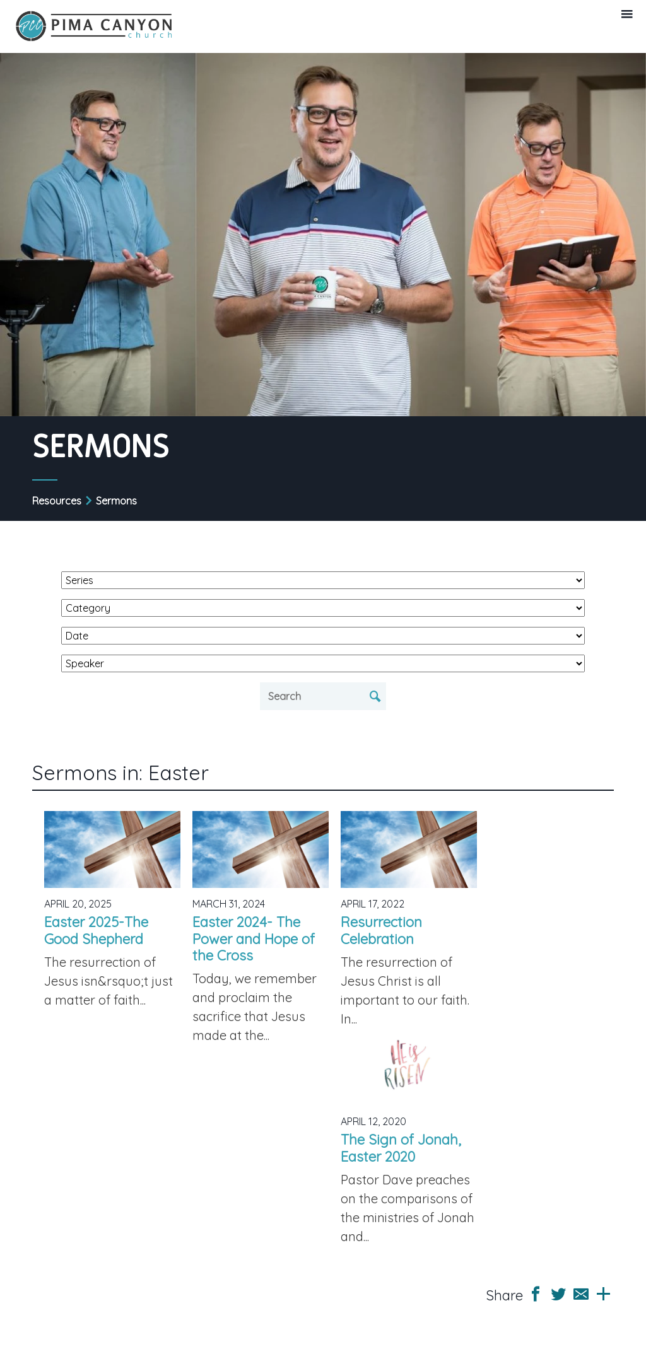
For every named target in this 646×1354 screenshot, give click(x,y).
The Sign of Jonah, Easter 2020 (401, 1148)
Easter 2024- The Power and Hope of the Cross (253, 938)
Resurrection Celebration (381, 930)
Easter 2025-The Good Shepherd (96, 930)
